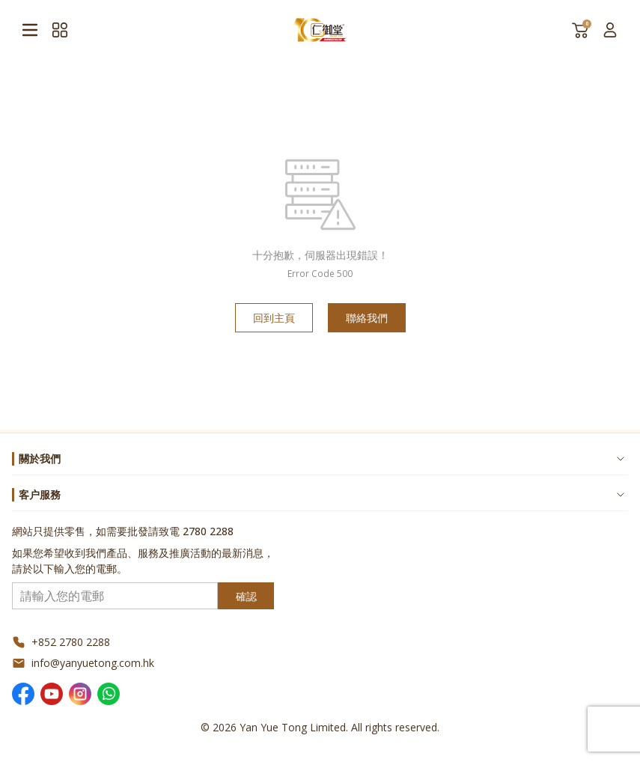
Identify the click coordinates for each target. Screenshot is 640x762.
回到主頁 (274, 318)
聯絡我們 (367, 318)
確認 (246, 596)
